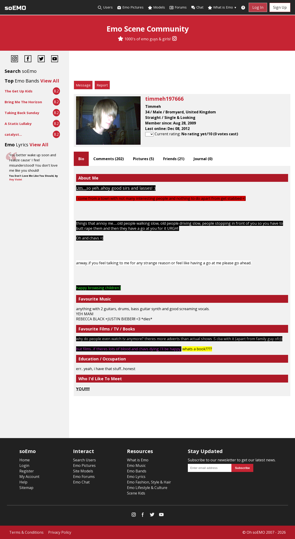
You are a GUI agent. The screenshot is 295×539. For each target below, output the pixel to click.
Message (83, 85)
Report (102, 85)
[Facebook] (27, 59)
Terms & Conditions (26, 532)
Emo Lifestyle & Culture (147, 487)
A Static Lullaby (18, 123)
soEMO (15, 8)
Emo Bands (136, 471)
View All (49, 81)
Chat (197, 7)
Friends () (173, 158)
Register (26, 471)
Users (105, 7)
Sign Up (280, 7)
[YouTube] (54, 59)
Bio (81, 158)
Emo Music (136, 465)
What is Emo (222, 7)
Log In (257, 7)
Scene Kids (136, 493)
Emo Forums (84, 476)
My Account (29, 476)
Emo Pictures (130, 7)
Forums (178, 7)
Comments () (108, 158)
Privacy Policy (59, 532)
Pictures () (143, 158)
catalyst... (13, 134)
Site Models (83, 471)
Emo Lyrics (136, 476)
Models (156, 7)
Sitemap (26, 487)
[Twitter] (41, 59)
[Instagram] (174, 38)
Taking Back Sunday (22, 112)
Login (24, 465)
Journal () (203, 158)
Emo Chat (81, 482)
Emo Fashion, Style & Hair (149, 482)
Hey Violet (15, 179)
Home (24, 459)
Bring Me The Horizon (23, 102)
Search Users (84, 459)
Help (23, 482)
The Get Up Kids (18, 91)
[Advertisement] (182, 66)
